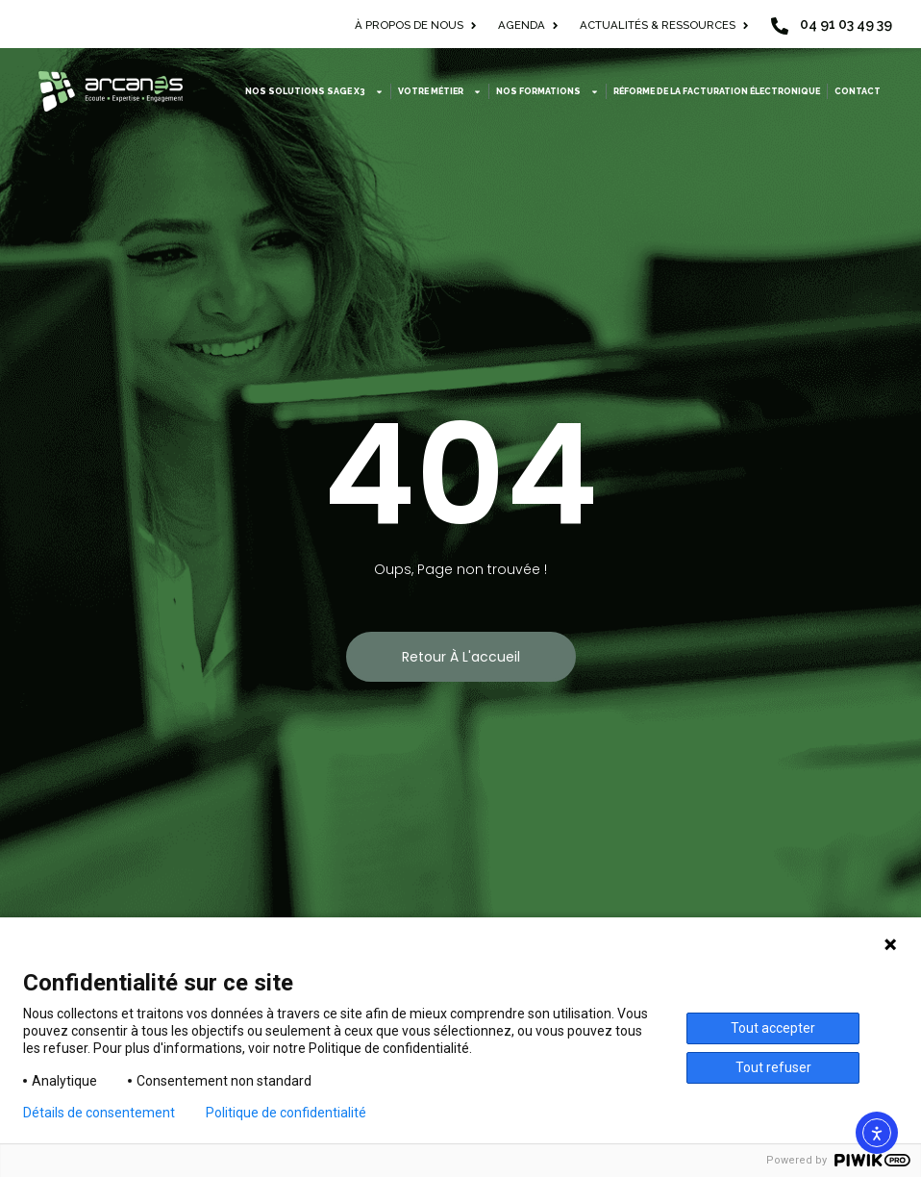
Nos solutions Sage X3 (314, 92)
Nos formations (547, 92)
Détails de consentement (99, 1112)
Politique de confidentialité (286, 1112)
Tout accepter (773, 1028)
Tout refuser (773, 1067)
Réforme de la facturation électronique (716, 91)
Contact (857, 91)
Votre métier (440, 92)
